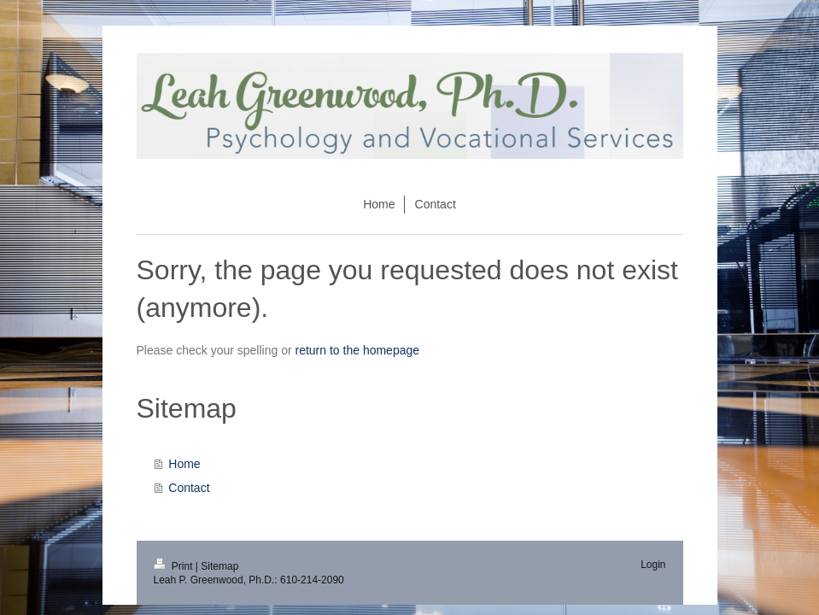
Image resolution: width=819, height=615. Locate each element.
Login (653, 565)
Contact (188, 488)
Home (184, 464)
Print (175, 566)
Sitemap (219, 566)
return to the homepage (357, 350)
